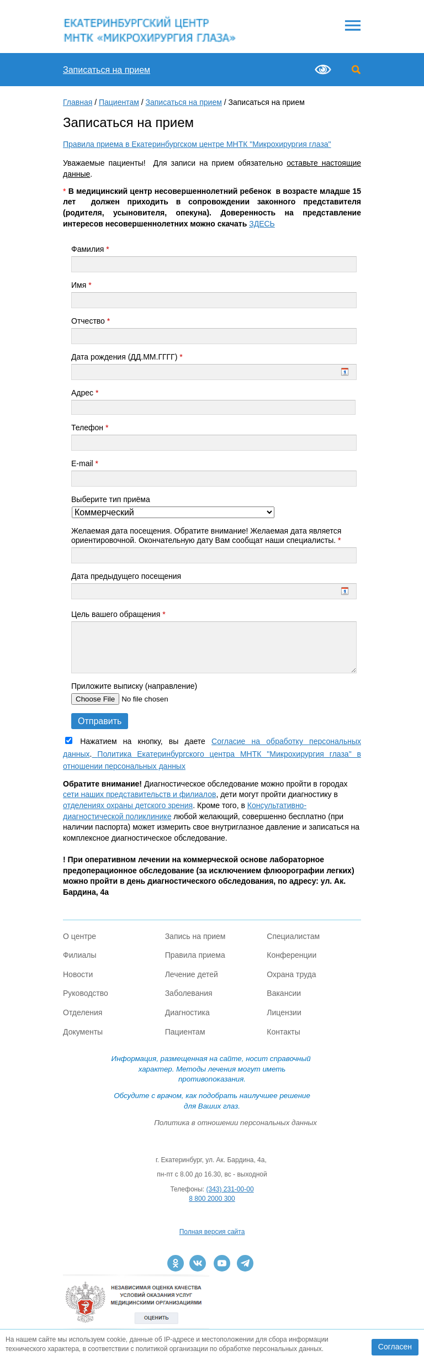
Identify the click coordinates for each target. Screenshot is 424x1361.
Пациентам (119, 102)
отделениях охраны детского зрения (128, 805)
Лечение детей (191, 974)
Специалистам (293, 936)
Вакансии (284, 993)
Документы (83, 1031)
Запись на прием (195, 936)
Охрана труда (291, 974)
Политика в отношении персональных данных (235, 1123)
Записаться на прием (106, 70)
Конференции (291, 955)
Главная (77, 102)
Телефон (89, 427)
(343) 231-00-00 (230, 1189)
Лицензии (284, 1012)
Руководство (85, 993)
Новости (78, 974)
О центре (79, 936)
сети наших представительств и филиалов (139, 794)
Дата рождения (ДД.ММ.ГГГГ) (127, 356)
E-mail (84, 463)
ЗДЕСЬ (262, 223)
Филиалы (79, 955)
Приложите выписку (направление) (134, 686)
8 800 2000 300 (212, 1198)
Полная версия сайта (212, 1232)
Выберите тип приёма (110, 499)
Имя (81, 285)
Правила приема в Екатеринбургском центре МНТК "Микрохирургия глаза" (197, 144)
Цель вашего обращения (118, 614)
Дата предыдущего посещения (126, 576)
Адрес (84, 392)
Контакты (283, 1031)
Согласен (395, 1346)
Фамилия (90, 249)
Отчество (90, 320)
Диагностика (187, 1012)
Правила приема (195, 955)
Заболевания (189, 993)
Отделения (82, 1012)
